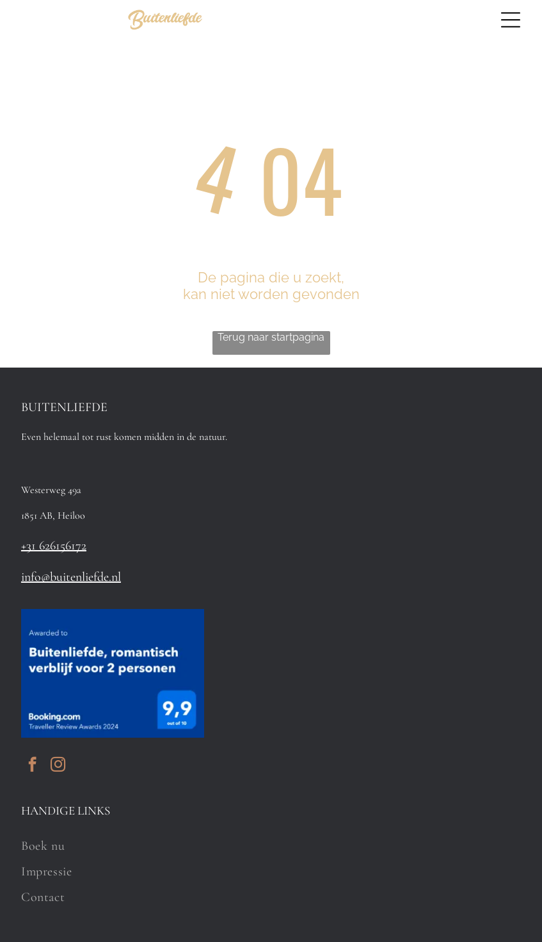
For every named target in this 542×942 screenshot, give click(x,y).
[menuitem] (271, 846)
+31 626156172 (53, 545)
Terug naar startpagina (271, 337)
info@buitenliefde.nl (71, 577)
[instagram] (58, 766)
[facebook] (32, 766)
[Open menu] (510, 19)
